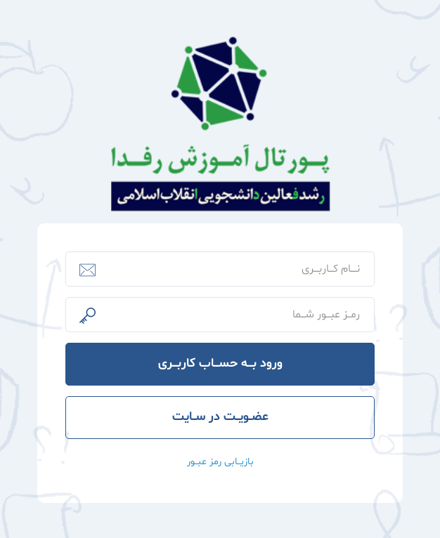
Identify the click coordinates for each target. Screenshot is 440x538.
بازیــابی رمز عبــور (220, 461)
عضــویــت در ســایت (220, 417)
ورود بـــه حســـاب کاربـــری (220, 363)
